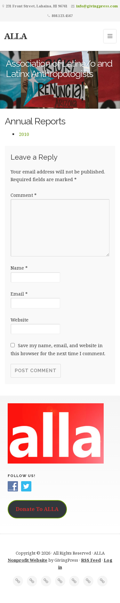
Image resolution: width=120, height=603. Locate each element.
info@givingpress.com (97, 6)
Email (19, 294)
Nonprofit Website (27, 560)
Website (19, 320)
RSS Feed (91, 560)
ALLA (15, 36)
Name (19, 268)
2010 (24, 134)
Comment (23, 195)
